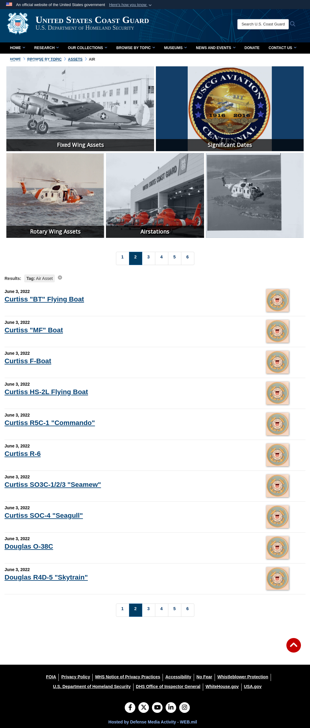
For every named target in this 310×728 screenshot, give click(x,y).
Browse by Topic (135, 48)
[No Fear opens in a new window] (204, 676)
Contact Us (282, 48)
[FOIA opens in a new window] (51, 676)
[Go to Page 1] (122, 258)
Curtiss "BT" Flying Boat (44, 299)
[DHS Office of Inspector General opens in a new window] (168, 686)
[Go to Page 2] (135, 258)
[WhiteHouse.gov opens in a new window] (222, 686)
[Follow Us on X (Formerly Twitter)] (143, 708)
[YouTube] (157, 708)
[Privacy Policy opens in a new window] (75, 676)
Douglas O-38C (29, 546)
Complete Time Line (31, 61)
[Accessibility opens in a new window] (178, 676)
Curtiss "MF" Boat (34, 330)
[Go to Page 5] (174, 258)
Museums (175, 48)
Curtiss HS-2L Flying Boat (46, 392)
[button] (131, 5)
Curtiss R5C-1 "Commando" (50, 423)
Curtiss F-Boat (28, 361)
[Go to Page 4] (161, 258)
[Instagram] (184, 708)
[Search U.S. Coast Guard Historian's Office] (266, 24)
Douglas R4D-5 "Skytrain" (46, 577)
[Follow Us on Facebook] (130, 708)
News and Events (215, 48)
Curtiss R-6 (23, 453)
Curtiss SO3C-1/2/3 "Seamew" (53, 484)
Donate (252, 48)
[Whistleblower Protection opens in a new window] (242, 676)
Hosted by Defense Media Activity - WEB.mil (152, 722)
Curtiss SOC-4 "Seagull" (44, 515)
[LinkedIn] (171, 708)
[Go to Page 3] (148, 258)
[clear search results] (60, 277)
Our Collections (87, 48)
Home (17, 48)
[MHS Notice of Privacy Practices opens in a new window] (127, 676)
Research (46, 48)
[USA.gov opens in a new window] (253, 686)
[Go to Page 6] (187, 258)
